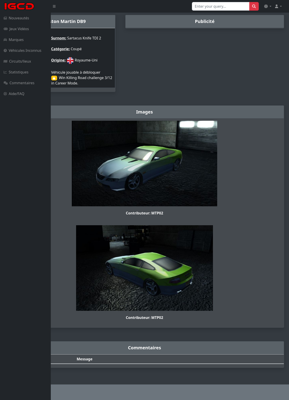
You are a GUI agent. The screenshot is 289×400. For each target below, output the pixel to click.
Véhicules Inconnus (22, 50)
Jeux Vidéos (16, 28)
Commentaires (19, 82)
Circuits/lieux (17, 61)
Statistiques (16, 72)
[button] (267, 6)
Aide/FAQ (14, 93)
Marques (14, 39)
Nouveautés (16, 18)
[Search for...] (220, 6)
